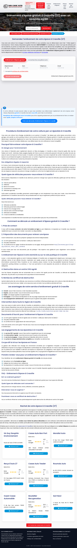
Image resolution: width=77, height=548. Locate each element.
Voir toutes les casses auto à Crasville (39, 525)
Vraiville (43, 311)
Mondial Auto (59, 433)
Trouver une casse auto (48, 6)
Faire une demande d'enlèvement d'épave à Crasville (39, 121)
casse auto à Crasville (25, 426)
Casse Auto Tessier (37, 463)
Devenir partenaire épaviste (60, 534)
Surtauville (45, 52)
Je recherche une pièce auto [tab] (38, 60)
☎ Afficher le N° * (14, 446)
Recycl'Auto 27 (10, 463)
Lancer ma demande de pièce (40, 5)
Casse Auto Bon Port (37, 433)
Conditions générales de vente (35, 536)
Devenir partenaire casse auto (61, 536)
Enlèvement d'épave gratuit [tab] (15, 60)
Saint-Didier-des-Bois (62, 311)
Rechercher (46, 28)
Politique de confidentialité (34, 538)
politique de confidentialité (20, 71)
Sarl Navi (57, 496)
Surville (38, 311)
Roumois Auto (59, 463)
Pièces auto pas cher (65, 6)
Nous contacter (57, 538)
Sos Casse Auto (15, 33)
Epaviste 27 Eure (45, 33)
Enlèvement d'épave (56, 4)
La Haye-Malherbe (28, 52)
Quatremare (50, 311)
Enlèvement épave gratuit (30, 33)
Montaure (37, 52)
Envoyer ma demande (12, 76)
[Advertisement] (38, 93)
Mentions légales (31, 534)
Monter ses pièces (71, 5)
